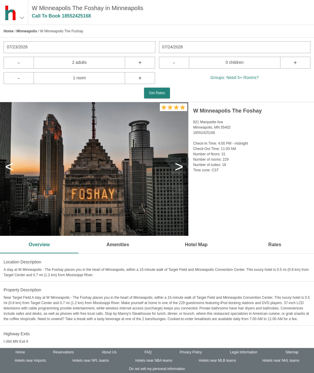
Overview (39, 244)
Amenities (117, 244)
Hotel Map (196, 244)
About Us (109, 352)
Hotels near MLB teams (217, 360)
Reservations (63, 352)
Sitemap (292, 352)
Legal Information (244, 352)
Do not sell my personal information (157, 369)
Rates (274, 244)
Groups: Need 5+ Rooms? (234, 77)
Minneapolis (26, 31)
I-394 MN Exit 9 (16, 341)
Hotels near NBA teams (153, 360)
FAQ (148, 352)
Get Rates (157, 93)
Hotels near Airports (30, 360)
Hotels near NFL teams (90, 360)
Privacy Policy (191, 352)
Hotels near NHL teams (280, 360)
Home (8, 31)
